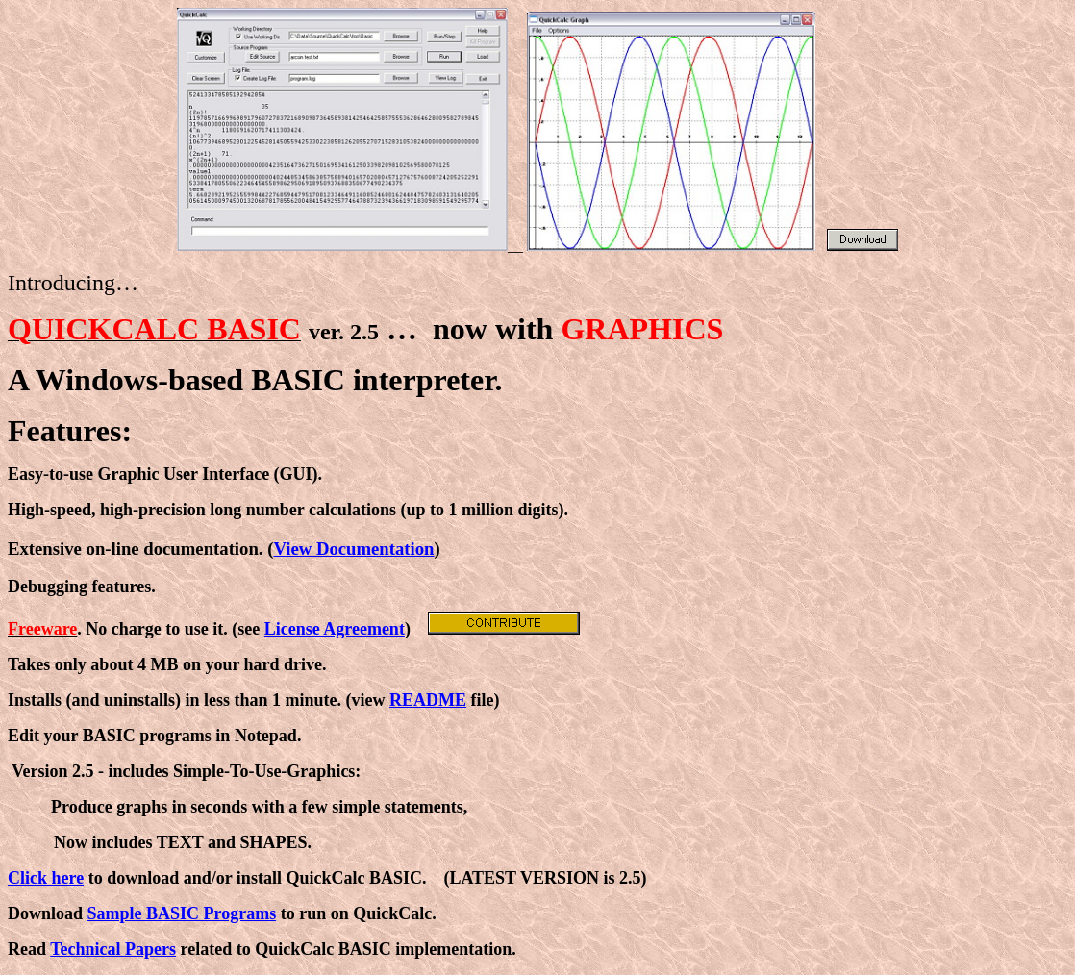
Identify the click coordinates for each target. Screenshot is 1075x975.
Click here (46, 878)
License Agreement (334, 628)
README (427, 700)
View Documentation (353, 548)
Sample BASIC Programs (182, 913)
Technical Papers (113, 949)
